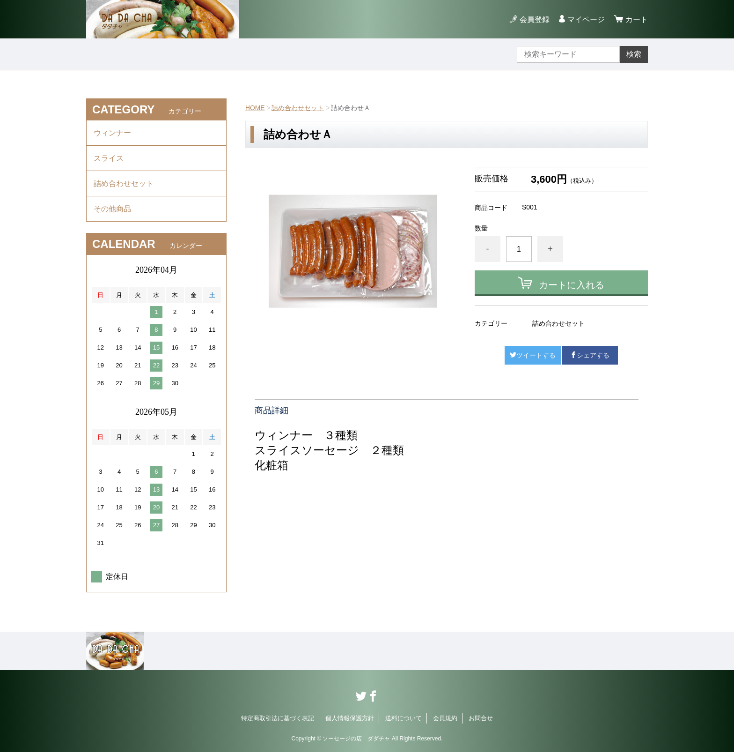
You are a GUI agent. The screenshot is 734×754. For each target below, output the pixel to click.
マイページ (586, 19)
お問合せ (481, 720)
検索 (633, 54)
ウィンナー (112, 133)
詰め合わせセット (298, 108)
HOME (255, 108)
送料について (403, 720)
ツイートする (533, 355)
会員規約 (445, 720)
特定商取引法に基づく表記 (277, 720)
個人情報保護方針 (349, 720)
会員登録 (535, 19)
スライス (109, 159)
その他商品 (112, 210)
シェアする (589, 355)
